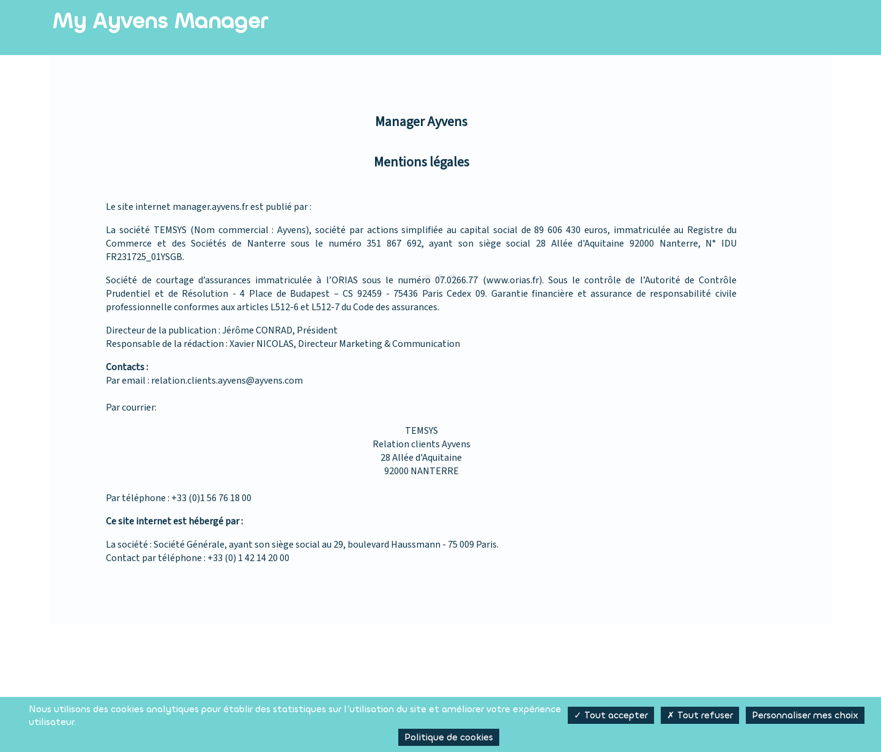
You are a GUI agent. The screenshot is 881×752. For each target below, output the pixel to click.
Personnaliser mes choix (805, 715)
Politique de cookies (448, 737)
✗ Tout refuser (700, 715)
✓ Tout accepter (611, 715)
